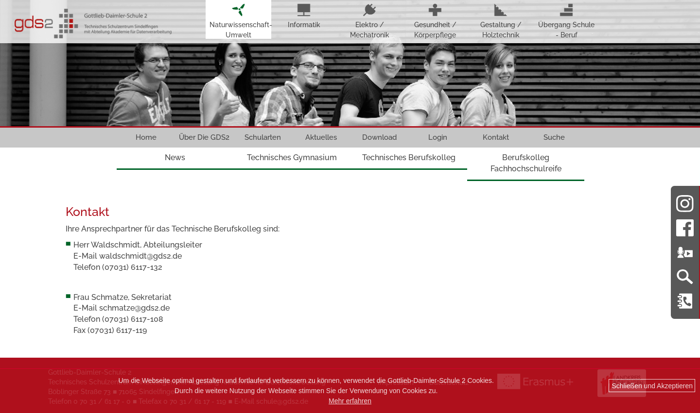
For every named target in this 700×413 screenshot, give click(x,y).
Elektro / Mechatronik (369, 21)
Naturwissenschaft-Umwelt (238, 21)
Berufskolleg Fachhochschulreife (525, 163)
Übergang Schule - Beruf (566, 21)
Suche (554, 137)
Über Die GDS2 (204, 137)
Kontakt (496, 137)
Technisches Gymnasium (292, 157)
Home (146, 137)
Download (379, 137)
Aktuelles (321, 137)
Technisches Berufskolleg (408, 157)
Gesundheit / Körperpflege (435, 21)
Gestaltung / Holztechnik (501, 21)
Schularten (263, 137)
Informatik (304, 16)
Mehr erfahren (350, 401)
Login (437, 137)
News (175, 157)
